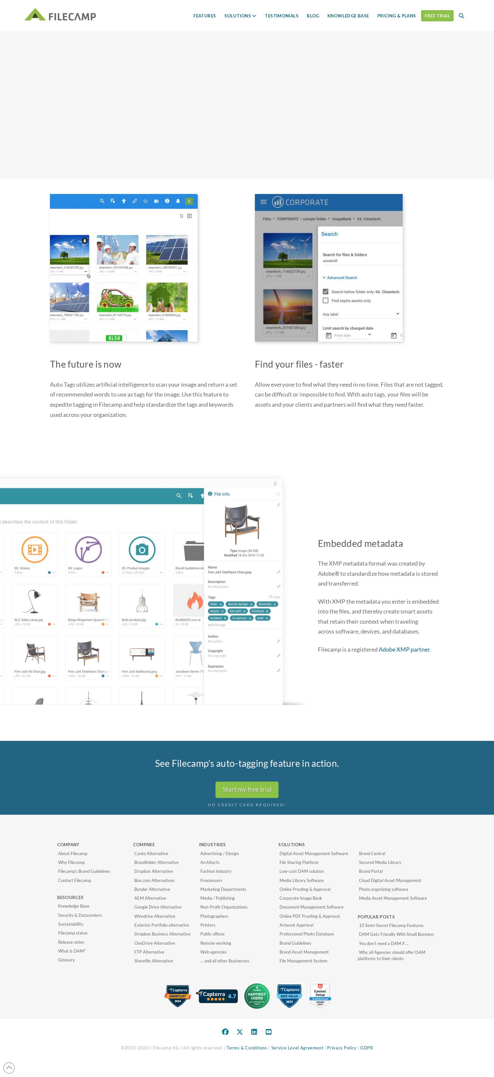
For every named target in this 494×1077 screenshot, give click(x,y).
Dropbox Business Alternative (162, 934)
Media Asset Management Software (393, 898)
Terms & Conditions (247, 1047)
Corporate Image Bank (301, 898)
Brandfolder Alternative (156, 862)
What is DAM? (71, 951)
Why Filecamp (71, 862)
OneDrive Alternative (154, 943)
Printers (207, 925)
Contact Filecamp (74, 880)
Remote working (215, 943)
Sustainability (70, 924)
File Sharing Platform (299, 862)
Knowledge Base (73, 906)
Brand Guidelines (295, 943)
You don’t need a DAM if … (383, 943)
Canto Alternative (151, 853)
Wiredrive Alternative (154, 916)
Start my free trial (247, 789)
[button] (461, 16)
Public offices (212, 934)
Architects (210, 862)
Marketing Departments (223, 889)
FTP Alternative (149, 952)
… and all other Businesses (224, 960)
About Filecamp (72, 853)
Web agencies (213, 952)
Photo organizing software (383, 889)
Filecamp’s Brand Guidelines (84, 871)
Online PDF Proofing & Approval (310, 916)
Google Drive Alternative (158, 907)
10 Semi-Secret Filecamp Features (391, 925)
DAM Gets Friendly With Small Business (396, 934)
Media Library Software (302, 880)
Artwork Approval (296, 925)
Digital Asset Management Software (314, 853)
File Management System (303, 960)
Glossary (66, 959)
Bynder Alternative (152, 889)
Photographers (214, 916)
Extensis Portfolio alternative (161, 925)
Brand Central (372, 853)
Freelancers (211, 880)
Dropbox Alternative (153, 871)
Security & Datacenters (80, 915)
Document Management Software (312, 907)
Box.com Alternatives (154, 880)
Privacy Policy (341, 1047)
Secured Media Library (380, 862)
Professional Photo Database (307, 934)
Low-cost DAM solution (302, 871)
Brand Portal (371, 871)
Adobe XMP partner (404, 649)
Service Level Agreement (297, 1047)
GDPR (366, 1047)
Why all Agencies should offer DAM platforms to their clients (391, 955)
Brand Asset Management (304, 952)
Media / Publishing (217, 898)
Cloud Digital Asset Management (390, 880)
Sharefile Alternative (153, 960)
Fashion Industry (216, 871)
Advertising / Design (219, 853)
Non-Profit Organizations (224, 907)
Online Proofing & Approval (305, 889)
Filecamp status (73, 933)
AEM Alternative (150, 898)
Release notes (71, 942)
